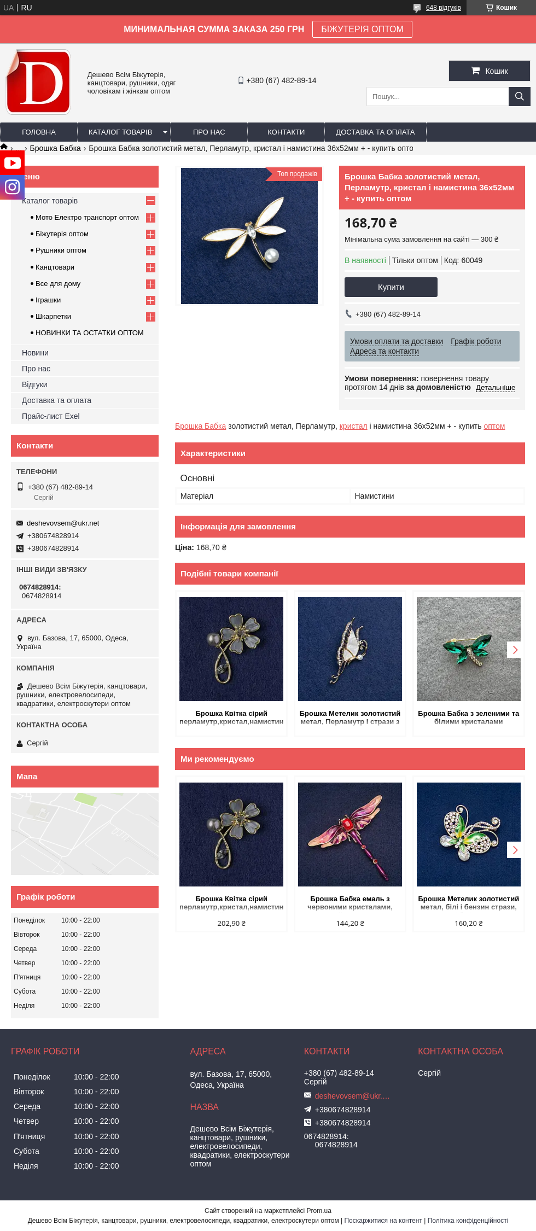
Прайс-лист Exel (51, 416)
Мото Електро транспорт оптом (87, 217)
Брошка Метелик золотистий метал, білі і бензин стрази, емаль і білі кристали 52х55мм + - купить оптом (468, 904)
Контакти (286, 132)
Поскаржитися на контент (383, 1220)
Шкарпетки (53, 316)
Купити (391, 286)
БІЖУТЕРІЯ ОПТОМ (362, 29)
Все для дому (58, 283)
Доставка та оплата (375, 132)
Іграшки (48, 300)
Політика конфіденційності (468, 1220)
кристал (354, 426)
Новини (35, 352)
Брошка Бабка (55, 148)
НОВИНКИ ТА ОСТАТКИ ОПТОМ (90, 333)
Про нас (209, 132)
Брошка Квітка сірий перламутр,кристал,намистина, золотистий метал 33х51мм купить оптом (231, 718)
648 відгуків (443, 7)
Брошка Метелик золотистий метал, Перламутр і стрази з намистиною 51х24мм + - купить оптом (350, 718)
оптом (494, 426)
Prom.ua (319, 1211)
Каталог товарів (120, 132)
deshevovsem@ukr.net (63, 523)
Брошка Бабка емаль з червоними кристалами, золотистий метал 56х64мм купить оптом (350, 904)
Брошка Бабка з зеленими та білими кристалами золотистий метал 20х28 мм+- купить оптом (469, 718)
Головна (39, 132)
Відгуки (35, 384)
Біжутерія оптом (62, 234)
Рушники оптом (61, 250)
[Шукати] (520, 96)
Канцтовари (55, 267)
